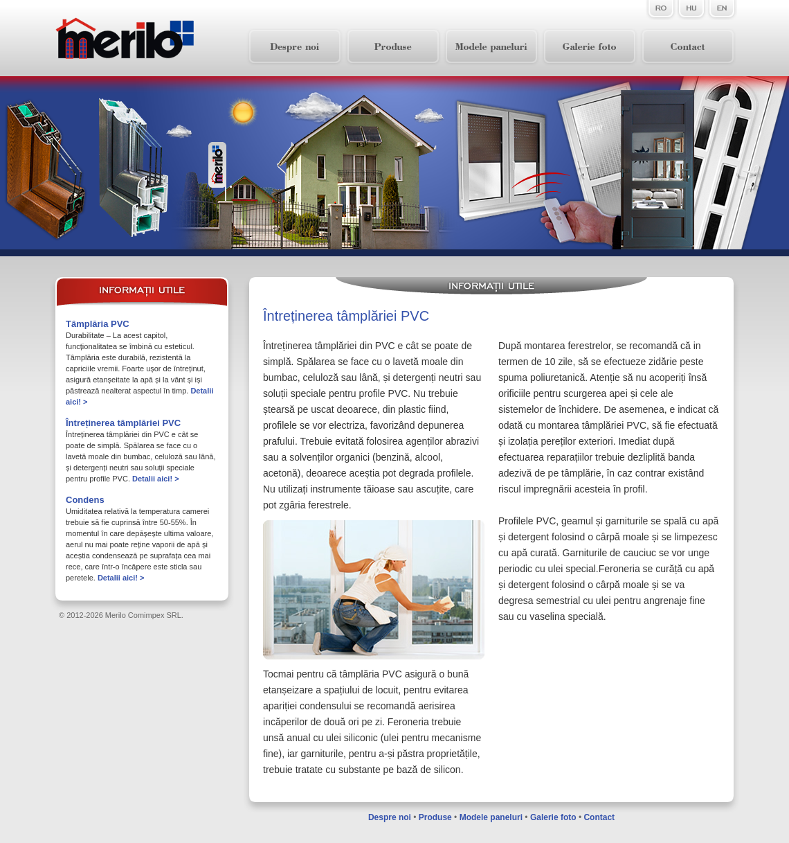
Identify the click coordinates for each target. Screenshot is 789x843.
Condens (85, 500)
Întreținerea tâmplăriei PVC (123, 423)
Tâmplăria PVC (97, 324)
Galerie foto (553, 817)
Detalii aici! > (155, 478)
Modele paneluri (491, 817)
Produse (435, 817)
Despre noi (389, 817)
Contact (599, 817)
